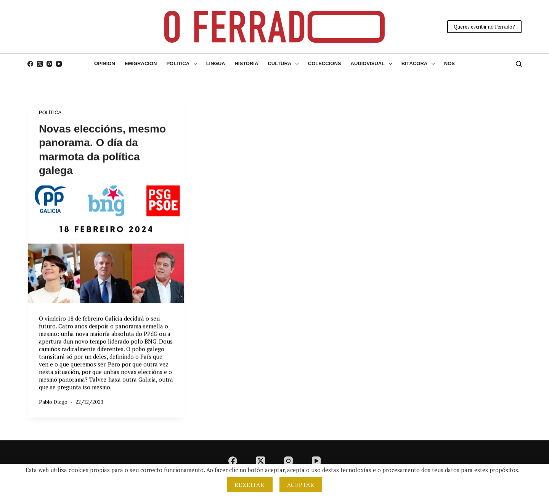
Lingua (215, 63)
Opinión (104, 63)
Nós (449, 63)
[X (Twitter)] (40, 64)
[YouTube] (59, 64)
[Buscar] (519, 64)
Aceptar (301, 484)
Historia (246, 63)
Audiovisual (373, 64)
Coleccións (324, 63)
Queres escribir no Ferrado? (484, 26)
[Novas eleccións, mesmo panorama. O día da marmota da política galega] (106, 244)
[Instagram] (49, 64)
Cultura (284, 64)
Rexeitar (249, 484)
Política (182, 64)
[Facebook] (30, 64)
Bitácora (419, 64)
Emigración (141, 63)
